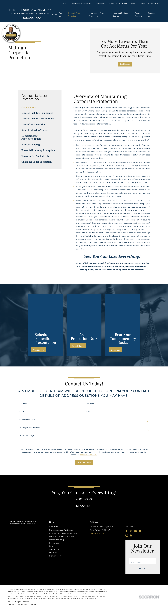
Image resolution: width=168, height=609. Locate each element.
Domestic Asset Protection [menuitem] (74, 14)
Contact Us (54, 514)
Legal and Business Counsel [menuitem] (120, 14)
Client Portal (154, 3)
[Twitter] (131, 496)
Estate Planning (56, 505)
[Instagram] (126, 500)
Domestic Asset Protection (61, 495)
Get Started (124, 64)
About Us (53, 492)
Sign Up (142, 533)
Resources (100, 3)
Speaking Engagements (81, 3)
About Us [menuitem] (61, 14)
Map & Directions (97, 498)
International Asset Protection (63, 498)
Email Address (135, 528)
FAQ (65, 3)
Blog (132, 3)
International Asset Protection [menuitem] (96, 14)
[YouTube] (140, 496)
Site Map (53, 517)
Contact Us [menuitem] (151, 14)
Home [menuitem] (54, 14)
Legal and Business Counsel (62, 501)
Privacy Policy (55, 521)
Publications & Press (118, 3)
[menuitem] (39, 107)
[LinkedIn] (135, 496)
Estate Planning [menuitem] (138, 14)
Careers (141, 3)
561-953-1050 (31, 18)
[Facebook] (126, 496)
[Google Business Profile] (131, 500)
